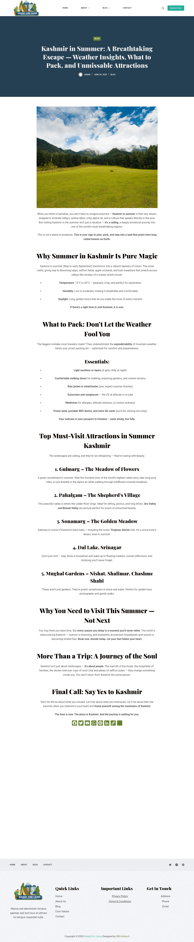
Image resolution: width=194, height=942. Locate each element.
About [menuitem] (85, 8)
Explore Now (176, 8)
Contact (59, 916)
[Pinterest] (183, 865)
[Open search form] (163, 8)
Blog (97, 38)
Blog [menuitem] (107, 8)
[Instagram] (176, 865)
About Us (60, 901)
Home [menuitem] (65, 8)
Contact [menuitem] (127, 8)
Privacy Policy (120, 896)
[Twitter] (170, 865)
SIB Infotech (122, 936)
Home (58, 896)
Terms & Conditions (120, 901)
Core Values (62, 911)
